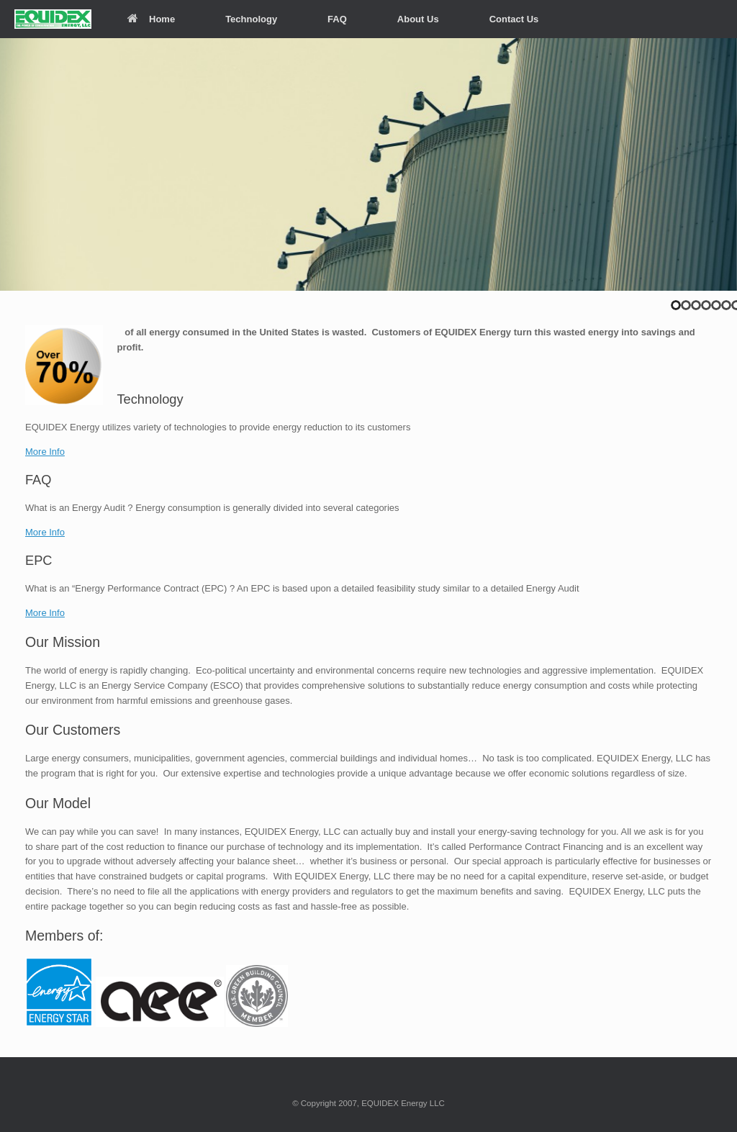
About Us (418, 19)
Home (151, 19)
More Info (45, 451)
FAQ (337, 19)
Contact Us (514, 19)
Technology (251, 19)
